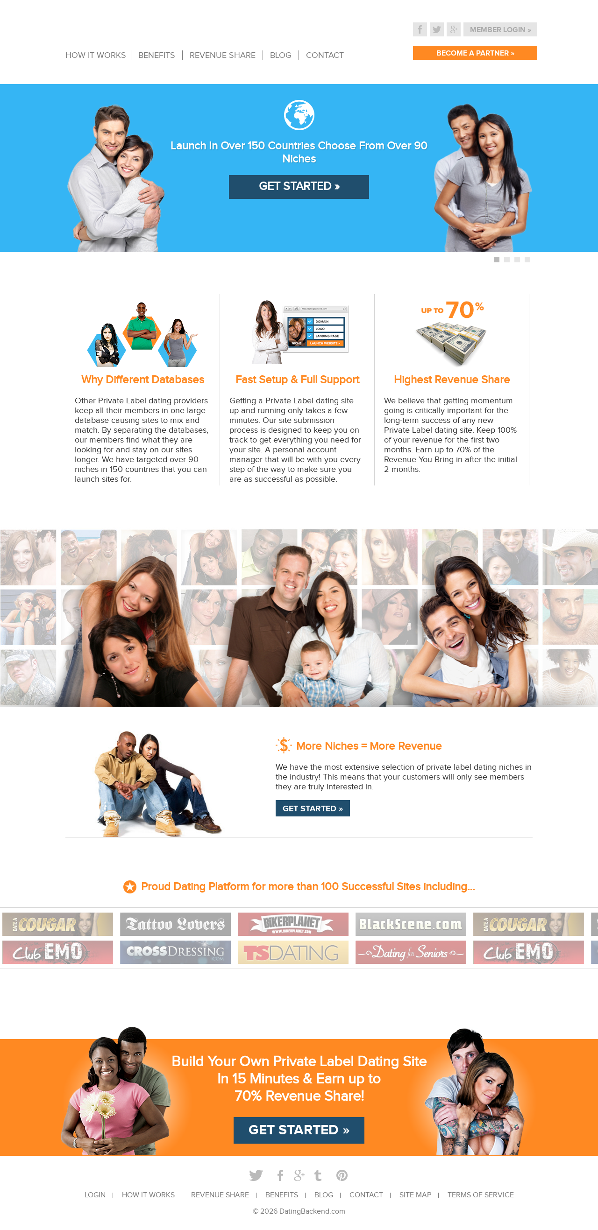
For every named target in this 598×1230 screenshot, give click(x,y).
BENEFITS (156, 55)
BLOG (281, 55)
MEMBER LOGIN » (500, 30)
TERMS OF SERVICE (481, 1195)
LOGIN (95, 1195)
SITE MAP (415, 1195)
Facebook (420, 29)
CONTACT (325, 55)
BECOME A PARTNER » (475, 53)
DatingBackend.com (312, 1211)
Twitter (437, 29)
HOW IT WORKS (95, 55)
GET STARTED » (299, 186)
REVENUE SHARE (223, 55)
